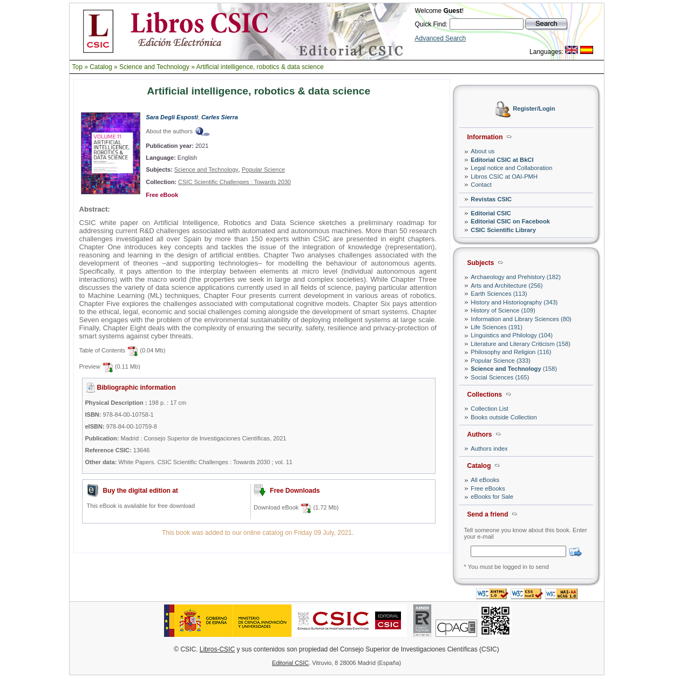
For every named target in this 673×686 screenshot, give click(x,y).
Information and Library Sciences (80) (521, 319)
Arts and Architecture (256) (506, 285)
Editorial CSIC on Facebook (510, 221)
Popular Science (263, 169)
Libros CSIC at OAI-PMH (504, 176)
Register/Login (534, 109)
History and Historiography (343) (514, 302)
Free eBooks (488, 488)
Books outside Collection (504, 417)
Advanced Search (440, 38)
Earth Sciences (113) (499, 293)
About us (482, 151)
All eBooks (485, 480)
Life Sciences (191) (496, 327)
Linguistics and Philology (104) (512, 335)
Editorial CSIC (491, 213)
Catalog (101, 67)
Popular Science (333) (501, 360)
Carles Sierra (219, 117)
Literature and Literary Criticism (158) (520, 344)
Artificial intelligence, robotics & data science (259, 67)
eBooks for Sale (492, 496)
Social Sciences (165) (500, 377)
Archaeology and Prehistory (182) (516, 277)
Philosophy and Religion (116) (511, 352)
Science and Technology (154, 67)
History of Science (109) (503, 310)
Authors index (489, 448)
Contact (481, 184)
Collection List (489, 408)
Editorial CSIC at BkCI (502, 160)
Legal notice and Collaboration (511, 168)
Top (77, 67)
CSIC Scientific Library (503, 230)
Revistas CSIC (491, 199)
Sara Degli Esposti (172, 117)
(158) (514, 368)
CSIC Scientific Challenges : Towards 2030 (234, 182)
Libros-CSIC (217, 649)
